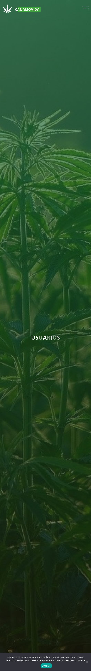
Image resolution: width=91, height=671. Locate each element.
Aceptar (46, 666)
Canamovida (27, 9)
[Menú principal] (85, 8)
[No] (86, 662)
